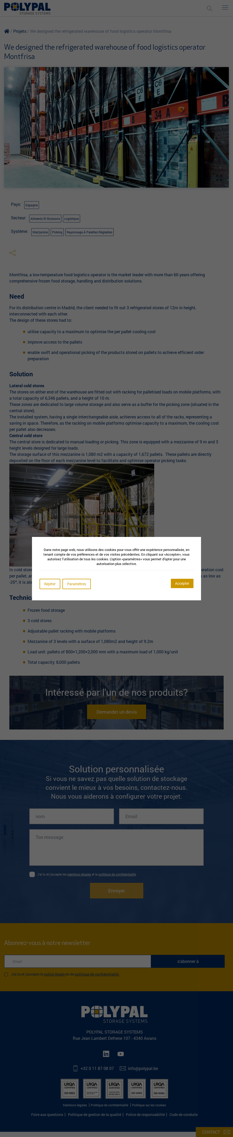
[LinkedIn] (107, 1054)
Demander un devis (116, 712)
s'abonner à (188, 961)
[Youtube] (121, 1054)
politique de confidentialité (117, 874)
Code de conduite (184, 1114)
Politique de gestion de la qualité (94, 1114)
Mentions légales (75, 1105)
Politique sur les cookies (149, 1105)
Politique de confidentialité (97, 974)
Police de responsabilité (145, 1114)
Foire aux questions (47, 1114)
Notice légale (55, 974)
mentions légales (79, 874)
